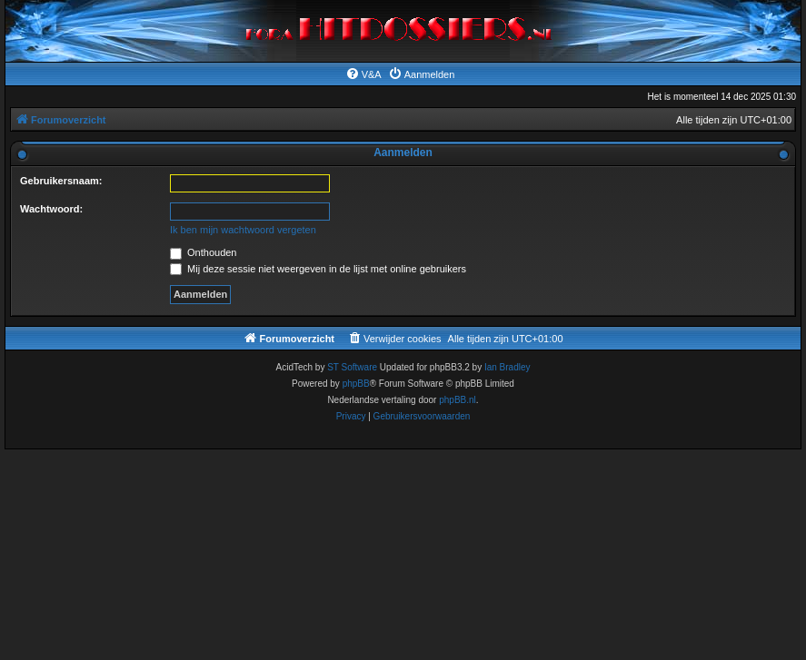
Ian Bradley (507, 367)
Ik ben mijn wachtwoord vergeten (243, 229)
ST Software (352, 367)
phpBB (356, 384)
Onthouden (203, 252)
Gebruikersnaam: (61, 180)
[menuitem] (363, 74)
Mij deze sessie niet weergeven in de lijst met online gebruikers (318, 268)
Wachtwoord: (51, 208)
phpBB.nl (457, 400)
